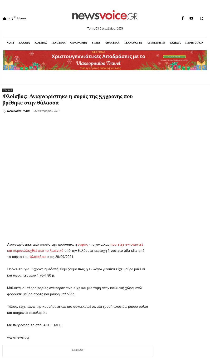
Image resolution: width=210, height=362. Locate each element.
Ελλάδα (7, 90)
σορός (83, 244)
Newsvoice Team (18, 111)
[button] (202, 19)
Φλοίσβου (37, 257)
